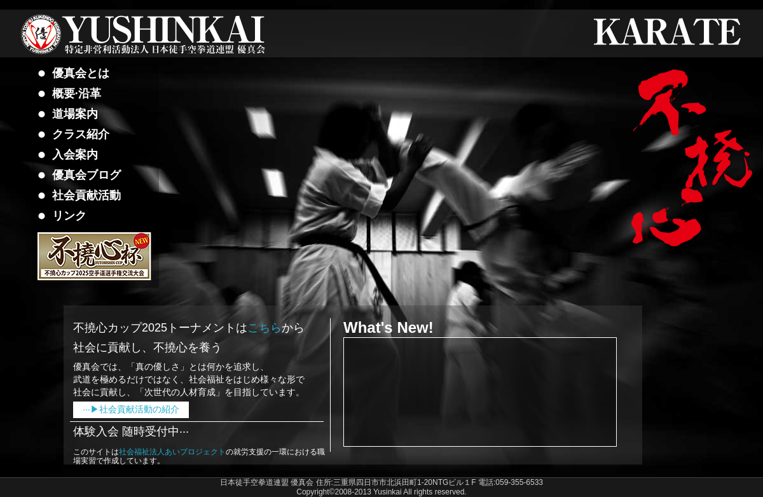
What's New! (388, 327)
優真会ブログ (86, 175)
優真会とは (80, 73)
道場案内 (75, 114)
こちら (264, 327)
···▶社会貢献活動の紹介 (131, 409)
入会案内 (75, 154)
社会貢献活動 (86, 195)
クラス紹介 (80, 134)
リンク (69, 215)
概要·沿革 (76, 93)
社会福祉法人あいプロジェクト (172, 451)
